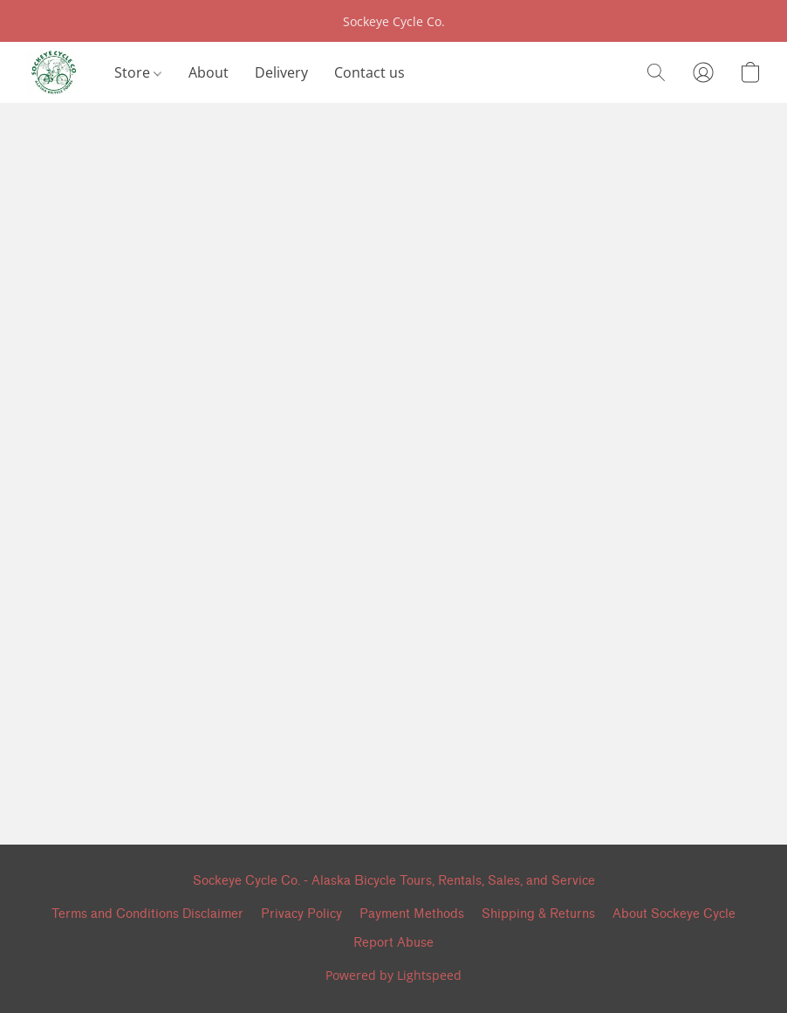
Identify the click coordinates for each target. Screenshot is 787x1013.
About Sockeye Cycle (674, 914)
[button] (52, 72)
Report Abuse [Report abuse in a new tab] (393, 942)
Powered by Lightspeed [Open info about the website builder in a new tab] (393, 975)
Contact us (369, 72)
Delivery (281, 72)
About (208, 72)
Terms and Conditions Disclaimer (147, 914)
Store (137, 72)
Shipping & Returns (538, 914)
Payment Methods (411, 914)
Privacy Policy (301, 914)
